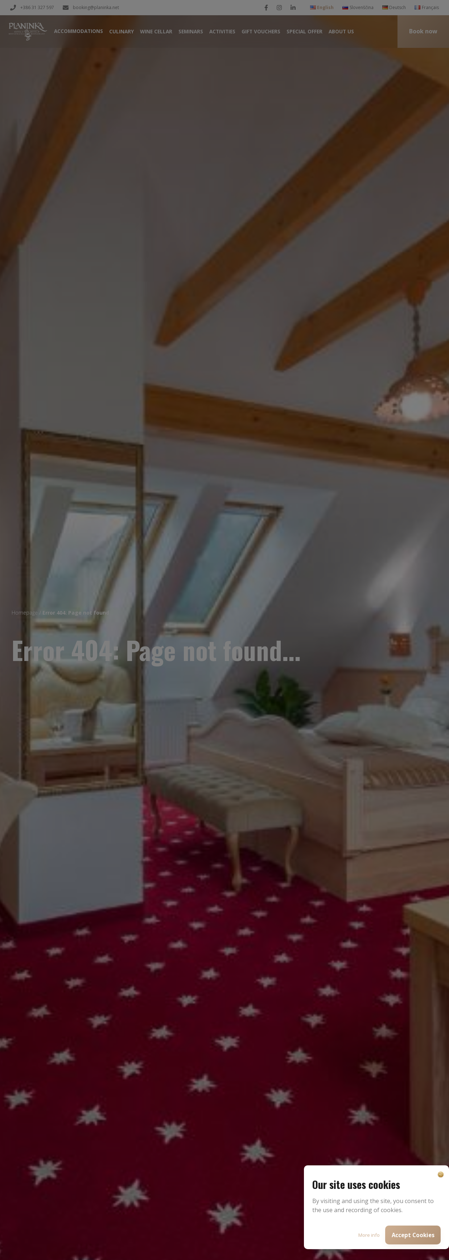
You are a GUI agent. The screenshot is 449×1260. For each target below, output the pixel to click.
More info (369, 1235)
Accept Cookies (413, 1235)
